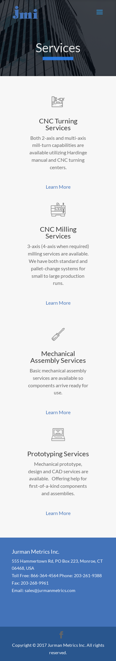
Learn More (58, 187)
